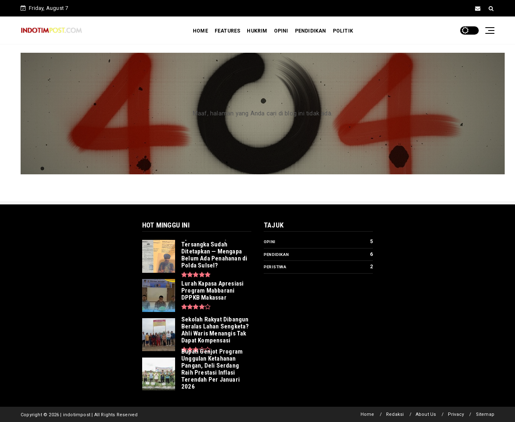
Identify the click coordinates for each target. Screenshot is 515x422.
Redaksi (395, 414)
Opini (269, 241)
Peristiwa (275, 267)
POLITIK (343, 31)
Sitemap (485, 414)
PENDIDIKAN (310, 31)
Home (367, 414)
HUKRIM (257, 31)
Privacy (456, 414)
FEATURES (228, 31)
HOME (200, 31)
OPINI (281, 31)
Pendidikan (276, 254)
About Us (426, 414)
